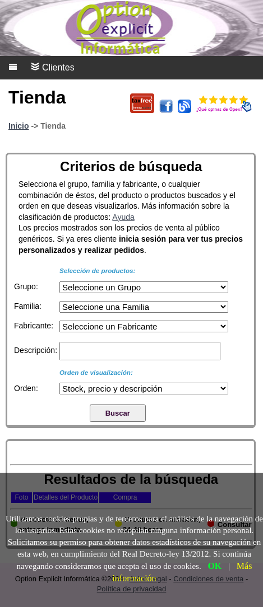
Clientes (52, 67)
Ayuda (123, 217)
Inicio (18, 125)
